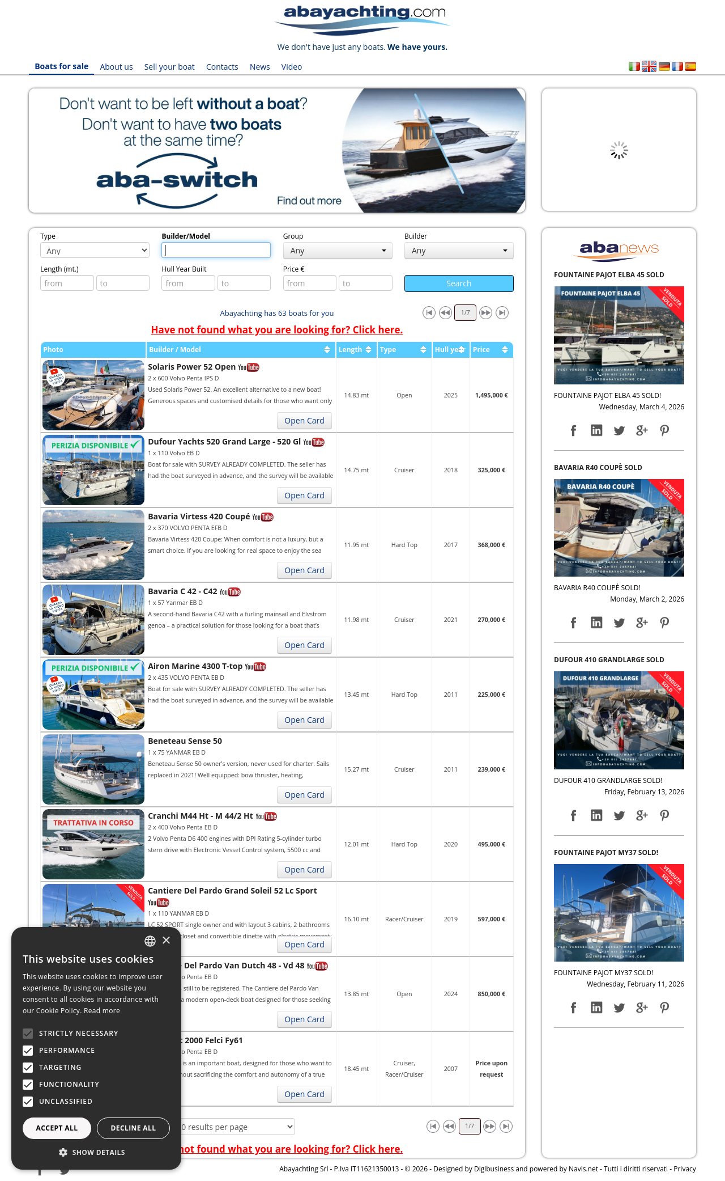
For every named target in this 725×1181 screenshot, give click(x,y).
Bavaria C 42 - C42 (182, 591)
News (260, 66)
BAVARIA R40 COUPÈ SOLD (598, 467)
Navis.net (583, 1169)
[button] (96, 1152)
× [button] (165, 941)
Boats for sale (61, 66)
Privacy (684, 1169)
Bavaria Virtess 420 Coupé (199, 516)
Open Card (304, 420)
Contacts (222, 66)
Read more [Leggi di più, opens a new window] (102, 1010)
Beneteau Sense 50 (185, 740)
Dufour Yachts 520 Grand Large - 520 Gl (224, 441)
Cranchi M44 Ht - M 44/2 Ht (200, 815)
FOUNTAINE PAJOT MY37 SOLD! (606, 852)
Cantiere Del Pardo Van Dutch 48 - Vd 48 (226, 965)
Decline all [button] (133, 1128)
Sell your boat (169, 66)
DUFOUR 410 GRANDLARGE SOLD (609, 659)
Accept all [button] (57, 1128)
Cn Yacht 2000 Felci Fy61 (195, 1040)
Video (292, 66)
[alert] (96, 1048)
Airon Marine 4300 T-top (195, 666)
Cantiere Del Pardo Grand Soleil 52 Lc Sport (232, 890)
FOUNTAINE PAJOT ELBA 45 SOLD (609, 275)
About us (116, 66)
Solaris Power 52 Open (192, 366)
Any (338, 250)
